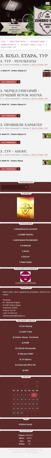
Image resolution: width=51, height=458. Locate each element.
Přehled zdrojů (25, 424)
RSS (27, 450)
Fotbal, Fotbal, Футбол (17, 41)
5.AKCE (25, 251)
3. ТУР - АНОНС (13, 151)
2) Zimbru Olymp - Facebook (25, 337)
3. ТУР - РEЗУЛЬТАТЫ (18, 61)
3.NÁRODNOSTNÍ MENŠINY (25, 240)
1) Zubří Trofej (25, 332)
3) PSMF (25, 343)
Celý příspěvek (9, 82)
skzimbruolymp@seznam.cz (14, 316)
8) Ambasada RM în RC (25, 365)
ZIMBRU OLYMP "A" (8, 45)
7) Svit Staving (25, 326)
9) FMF (25, 370)
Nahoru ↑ (36, 452)
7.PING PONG (25, 262)
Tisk (40, 450)
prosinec (25, 382)
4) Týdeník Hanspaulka (25, 348)
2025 (25, 386)
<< (14, 382)
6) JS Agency (25, 359)
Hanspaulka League (37, 41)
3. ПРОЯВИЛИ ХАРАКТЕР (21, 125)
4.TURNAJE (25, 246)
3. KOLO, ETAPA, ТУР (39, 65)
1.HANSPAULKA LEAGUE (25, 229)
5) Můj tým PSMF (25, 354)
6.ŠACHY (25, 257)
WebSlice (34, 450)
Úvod (3, 41)
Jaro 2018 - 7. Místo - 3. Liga (31, 45)
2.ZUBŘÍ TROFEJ (25, 235)
